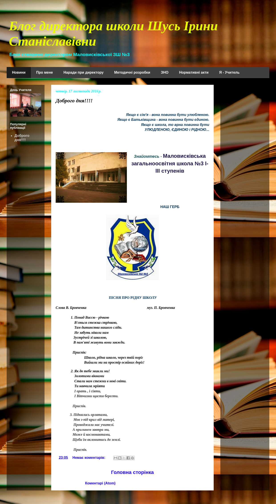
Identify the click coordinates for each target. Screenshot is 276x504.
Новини (19, 72)
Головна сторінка (132, 472)
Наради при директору (83, 72)
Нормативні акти (194, 72)
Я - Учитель (229, 72)
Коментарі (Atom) (100, 483)
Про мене (44, 72)
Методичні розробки (132, 72)
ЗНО (164, 72)
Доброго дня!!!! (74, 100)
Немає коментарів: (89, 457)
